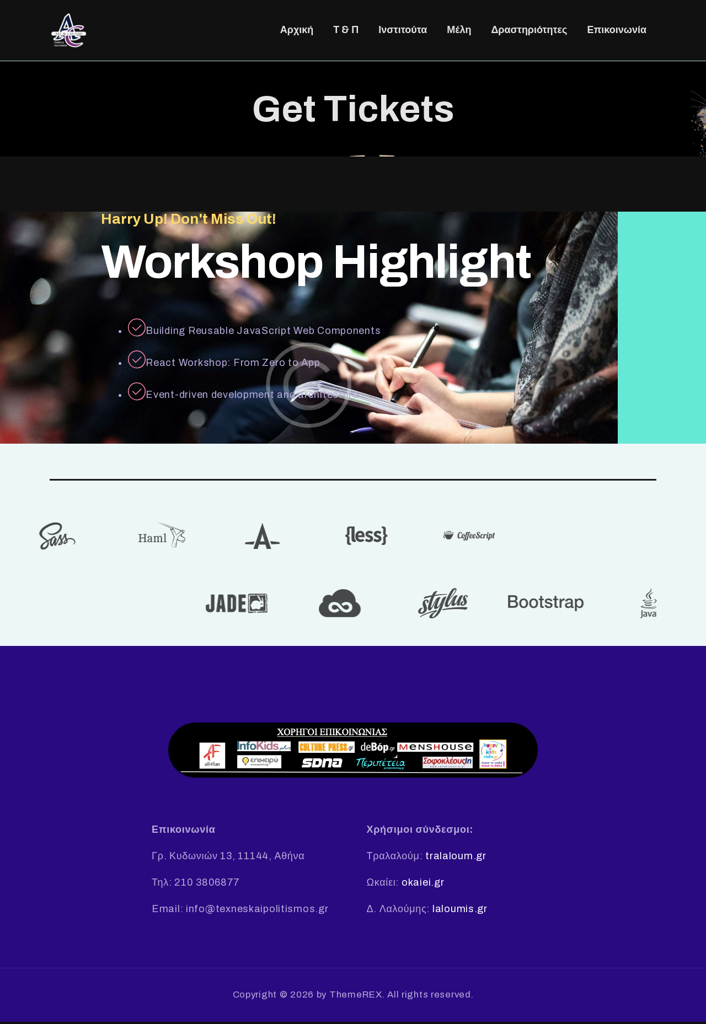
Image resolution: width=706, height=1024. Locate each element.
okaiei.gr (423, 884)
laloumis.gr (460, 911)
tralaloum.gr (455, 858)
